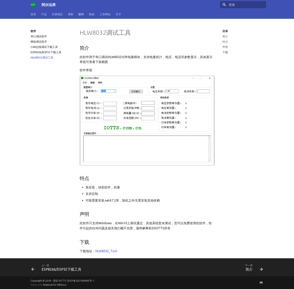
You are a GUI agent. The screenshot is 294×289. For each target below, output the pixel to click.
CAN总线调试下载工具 (44, 47)
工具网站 (105, 14)
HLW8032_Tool (106, 251)
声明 (225, 47)
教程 (92, 14)
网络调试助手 (39, 41)
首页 (33, 14)
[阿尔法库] (33, 5)
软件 (81, 14)
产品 (44, 14)
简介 (225, 36)
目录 (225, 31)
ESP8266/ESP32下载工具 (46, 52)
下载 (225, 52)
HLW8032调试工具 (42, 57)
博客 (70, 14)
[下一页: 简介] (253, 267)
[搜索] (243, 4)
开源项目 (57, 14)
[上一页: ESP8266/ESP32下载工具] (57, 267)
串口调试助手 (39, 36)
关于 (118, 14)
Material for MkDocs (54, 284)
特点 (225, 41)
